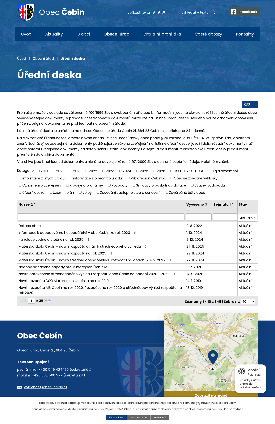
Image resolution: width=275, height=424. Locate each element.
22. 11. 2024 (195, 252)
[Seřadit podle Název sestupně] (35, 205)
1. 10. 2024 (194, 232)
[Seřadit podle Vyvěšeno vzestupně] (189, 209)
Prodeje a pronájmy (86, 185)
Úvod (26, 34)
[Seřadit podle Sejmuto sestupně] (233, 205)
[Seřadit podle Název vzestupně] (35, 204)
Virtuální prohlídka (162, 34)
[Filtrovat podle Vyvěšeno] (199, 217)
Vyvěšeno (197, 205)
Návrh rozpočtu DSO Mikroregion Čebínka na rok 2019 (67, 280)
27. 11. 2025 (195, 246)
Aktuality (54, 34)
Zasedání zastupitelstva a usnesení (130, 193)
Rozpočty (120, 185)
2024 (127, 171)
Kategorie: (25, 171)
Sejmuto (222, 205)
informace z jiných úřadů (43, 178)
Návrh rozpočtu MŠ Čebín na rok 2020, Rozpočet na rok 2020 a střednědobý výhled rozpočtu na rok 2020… (100, 290)
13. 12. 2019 (195, 287)
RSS (249, 105)
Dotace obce (33, 225)
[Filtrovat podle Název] (101, 217)
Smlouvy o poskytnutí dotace (161, 185)
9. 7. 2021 (194, 266)
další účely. (229, 403)
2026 (161, 171)
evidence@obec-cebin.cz (45, 386)
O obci (83, 34)
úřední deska (33, 193)
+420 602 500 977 (47, 374)
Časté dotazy (208, 34)
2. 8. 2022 (194, 225)
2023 (110, 171)
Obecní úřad (116, 34)
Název (26, 205)
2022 (93, 171)
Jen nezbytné (138, 417)
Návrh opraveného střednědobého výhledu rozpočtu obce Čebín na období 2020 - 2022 (97, 273)
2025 (144, 171)
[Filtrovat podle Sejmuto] (225, 217)
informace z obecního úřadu (97, 178)
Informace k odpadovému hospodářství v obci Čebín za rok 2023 (78, 232)
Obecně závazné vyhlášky (196, 178)
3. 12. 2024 (195, 239)
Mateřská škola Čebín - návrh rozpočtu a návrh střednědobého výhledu (83, 246)
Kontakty (245, 34)
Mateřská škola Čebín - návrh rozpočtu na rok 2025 (66, 252)
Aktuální (245, 225)
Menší (152, 12)
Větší (161, 12)
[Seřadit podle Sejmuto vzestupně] (233, 204)
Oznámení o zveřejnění (41, 185)
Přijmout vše (115, 417)
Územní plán (63, 193)
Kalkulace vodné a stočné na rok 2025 (55, 239)
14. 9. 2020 (195, 273)
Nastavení (160, 417)
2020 (60, 171)
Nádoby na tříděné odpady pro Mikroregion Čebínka (63, 266)
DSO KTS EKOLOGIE (189, 171)
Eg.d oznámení (225, 171)
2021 (76, 171)
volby (87, 193)
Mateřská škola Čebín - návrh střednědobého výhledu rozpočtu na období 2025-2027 (95, 259)
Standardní (157, 12)
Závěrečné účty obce (187, 193)
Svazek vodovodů (210, 185)
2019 (44, 171)
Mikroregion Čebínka (147, 178)
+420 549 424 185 (53, 368)
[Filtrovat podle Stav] (247, 217)
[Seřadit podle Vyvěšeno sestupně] (189, 211)
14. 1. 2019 (194, 280)
